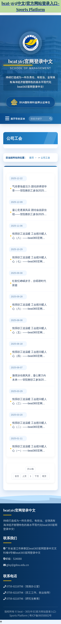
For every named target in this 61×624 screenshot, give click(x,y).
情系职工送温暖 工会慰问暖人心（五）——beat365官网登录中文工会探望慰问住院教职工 (29, 330)
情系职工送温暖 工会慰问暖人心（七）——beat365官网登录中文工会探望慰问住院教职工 (29, 260)
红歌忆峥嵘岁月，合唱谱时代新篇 (29, 283)
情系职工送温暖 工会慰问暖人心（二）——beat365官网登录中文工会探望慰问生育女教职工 (29, 425)
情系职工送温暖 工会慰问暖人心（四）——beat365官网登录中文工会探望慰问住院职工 (29, 354)
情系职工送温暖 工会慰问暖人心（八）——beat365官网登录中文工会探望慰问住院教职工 (29, 236)
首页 (31, 157)
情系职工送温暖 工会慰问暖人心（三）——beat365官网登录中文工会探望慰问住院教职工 (29, 401)
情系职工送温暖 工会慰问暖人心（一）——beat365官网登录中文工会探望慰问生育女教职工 (29, 449)
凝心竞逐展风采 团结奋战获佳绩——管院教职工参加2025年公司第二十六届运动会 (29, 212)
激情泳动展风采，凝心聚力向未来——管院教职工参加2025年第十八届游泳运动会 (29, 378)
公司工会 (45, 157)
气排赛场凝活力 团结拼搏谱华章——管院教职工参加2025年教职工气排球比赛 (29, 189)
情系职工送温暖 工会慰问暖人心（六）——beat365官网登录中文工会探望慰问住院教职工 (29, 307)
